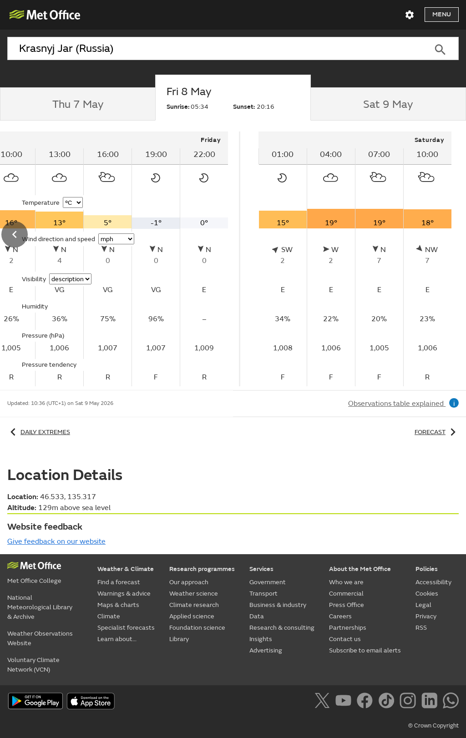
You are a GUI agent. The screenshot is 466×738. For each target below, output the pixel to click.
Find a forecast (118, 582)
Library (179, 639)
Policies (426, 569)
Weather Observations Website (40, 638)
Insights (260, 639)
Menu (441, 14)
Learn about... (117, 639)
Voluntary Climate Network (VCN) (33, 664)
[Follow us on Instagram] (409, 702)
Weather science (193, 593)
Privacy (425, 616)
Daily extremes (38, 432)
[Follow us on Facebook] (366, 702)
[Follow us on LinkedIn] (431, 702)
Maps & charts (118, 605)
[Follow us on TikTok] (388, 702)
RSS (421, 628)
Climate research (194, 605)
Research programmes (202, 569)
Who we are (346, 582)
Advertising (265, 650)
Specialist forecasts (126, 628)
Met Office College (34, 581)
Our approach (188, 582)
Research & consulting (281, 628)
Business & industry (277, 605)
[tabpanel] (355, 258)
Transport (263, 593)
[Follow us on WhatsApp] (451, 702)
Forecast (437, 432)
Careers (340, 616)
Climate (108, 616)
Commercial (346, 593)
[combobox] (214, 48)
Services (261, 569)
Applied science (191, 616)
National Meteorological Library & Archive (39, 607)
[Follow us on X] (324, 702)
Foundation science (197, 628)
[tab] (77, 104)
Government (267, 582)
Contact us (345, 639)
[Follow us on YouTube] (345, 702)
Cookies (426, 593)
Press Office (346, 605)
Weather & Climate (125, 569)
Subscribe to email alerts (365, 650)
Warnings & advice (124, 593)
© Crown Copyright (433, 725)
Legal (423, 605)
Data (256, 616)
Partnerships (347, 628)
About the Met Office (360, 569)
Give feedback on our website (56, 541)
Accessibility (433, 582)
